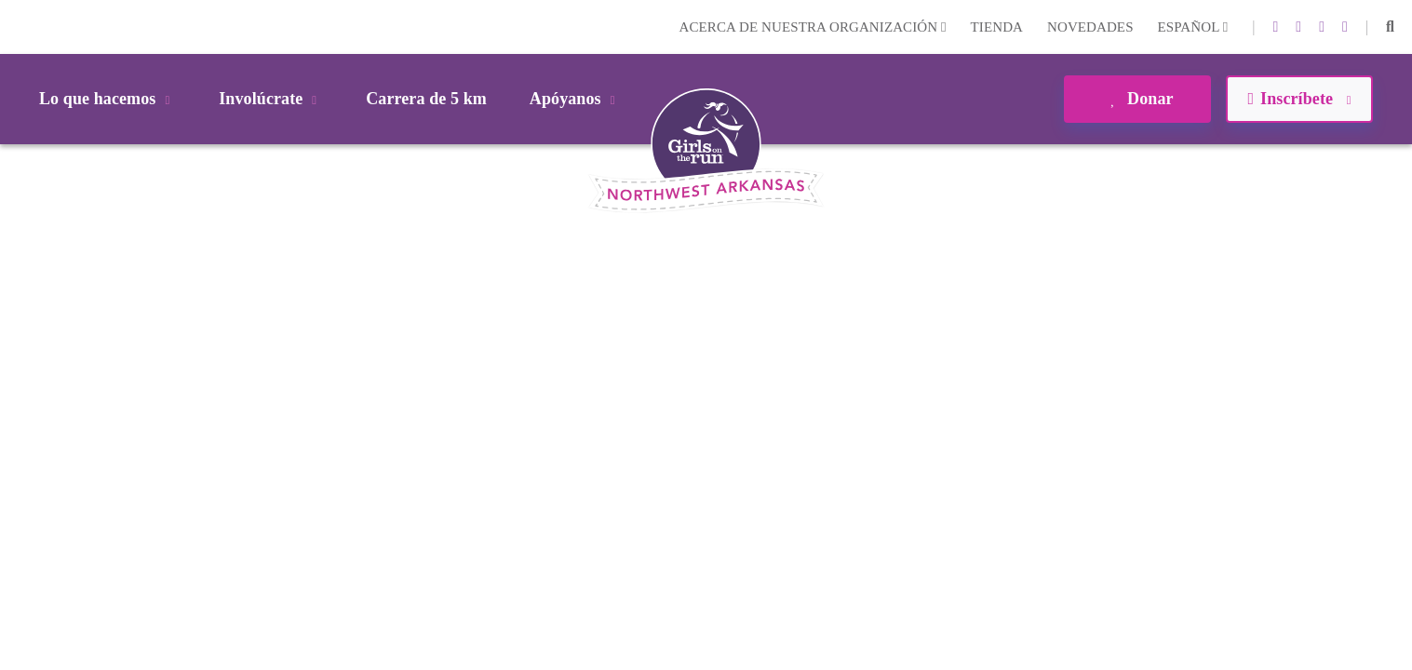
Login (17, 26)
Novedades (1090, 27)
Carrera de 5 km (426, 98)
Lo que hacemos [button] (107, 98)
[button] (1390, 27)
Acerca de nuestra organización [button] (813, 27)
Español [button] (1193, 27)
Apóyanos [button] (576, 98)
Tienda (997, 27)
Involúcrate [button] (271, 98)
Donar (1137, 98)
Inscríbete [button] (1299, 98)
